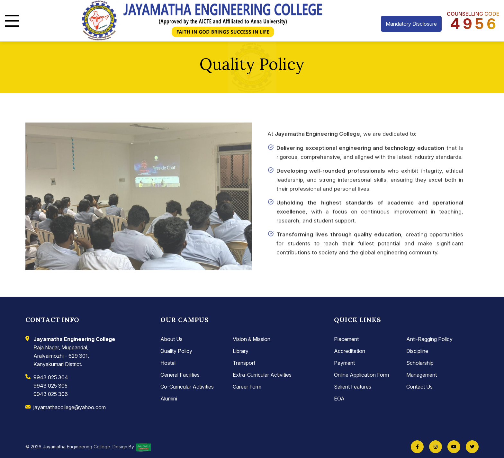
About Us (171, 339)
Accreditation (349, 351)
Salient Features (352, 386)
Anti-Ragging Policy (429, 339)
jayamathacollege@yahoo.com (69, 407)
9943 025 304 (50, 377)
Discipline (417, 351)
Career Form (247, 386)
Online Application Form (361, 375)
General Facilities (180, 375)
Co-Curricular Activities (187, 386)
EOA (339, 398)
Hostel (168, 363)
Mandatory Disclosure (411, 24)
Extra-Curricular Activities (262, 375)
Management (421, 375)
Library (240, 351)
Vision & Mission (251, 339)
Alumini (168, 398)
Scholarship (420, 363)
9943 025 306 (50, 394)
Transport (244, 363)
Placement (346, 339)
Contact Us (419, 386)
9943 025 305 (50, 385)
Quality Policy (176, 351)
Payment (344, 363)
